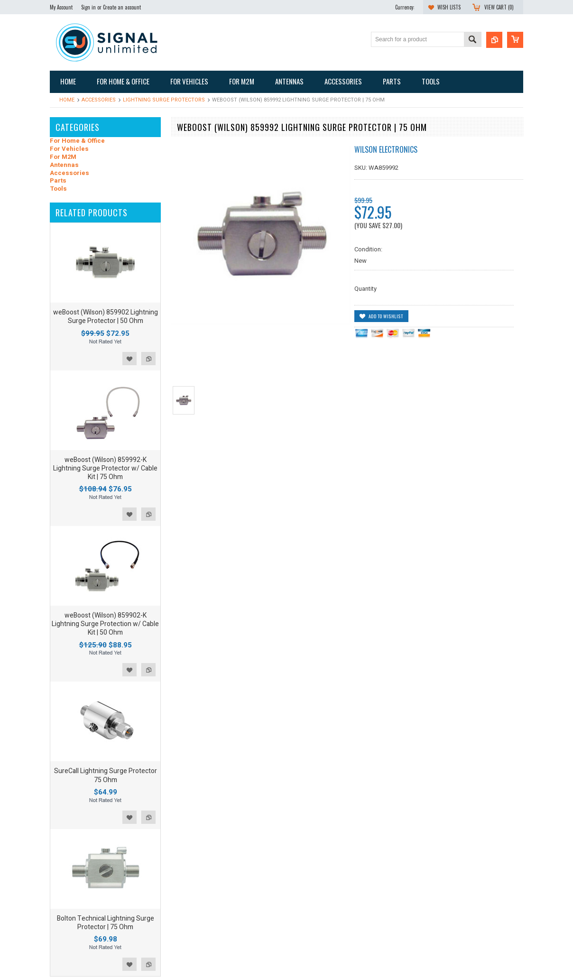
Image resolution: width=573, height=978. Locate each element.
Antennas (64, 165)
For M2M (63, 157)
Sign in (88, 7)
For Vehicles (69, 149)
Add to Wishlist (129, 358)
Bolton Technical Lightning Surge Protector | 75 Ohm (105, 922)
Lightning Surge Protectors (164, 100)
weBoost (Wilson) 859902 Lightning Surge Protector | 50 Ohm (105, 316)
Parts (58, 181)
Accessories (99, 100)
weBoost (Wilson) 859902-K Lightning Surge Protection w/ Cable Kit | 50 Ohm (105, 623)
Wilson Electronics (385, 149)
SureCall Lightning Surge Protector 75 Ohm (105, 775)
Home (66, 100)
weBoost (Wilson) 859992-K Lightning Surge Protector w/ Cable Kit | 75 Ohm (105, 468)
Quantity (365, 288)
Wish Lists (449, 7)
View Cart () (499, 7)
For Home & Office (77, 141)
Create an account (122, 7)
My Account (61, 7)
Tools (58, 189)
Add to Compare (148, 358)
